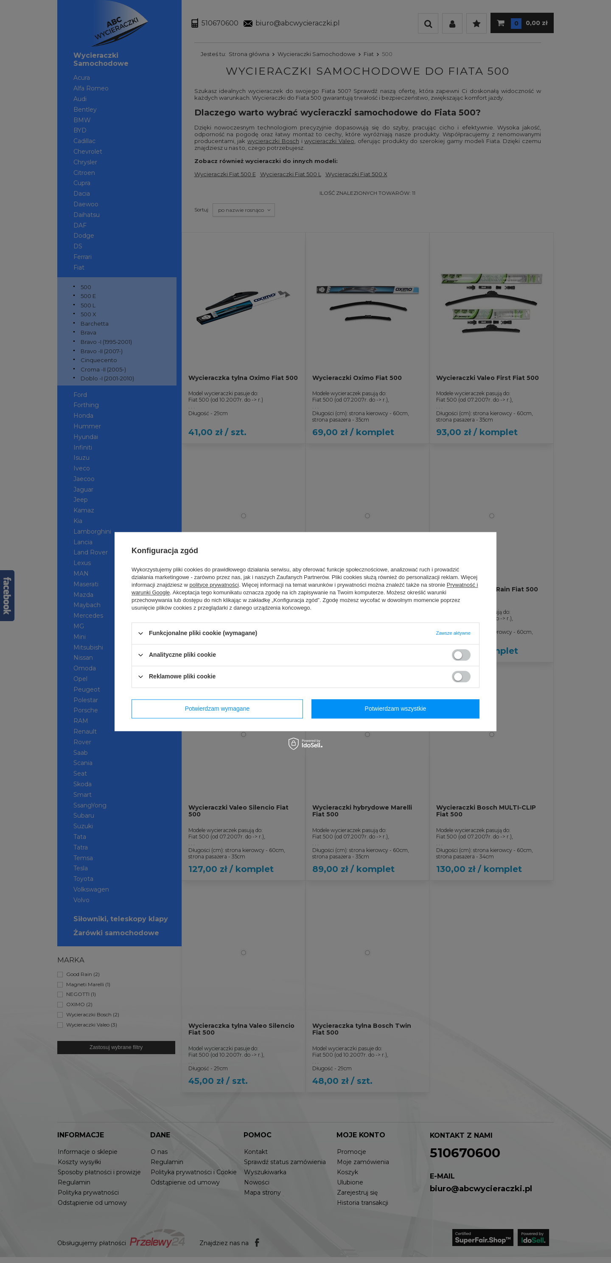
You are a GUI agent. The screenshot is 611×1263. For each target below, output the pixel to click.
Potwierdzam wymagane (217, 708)
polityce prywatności (214, 585)
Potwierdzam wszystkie (395, 708)
